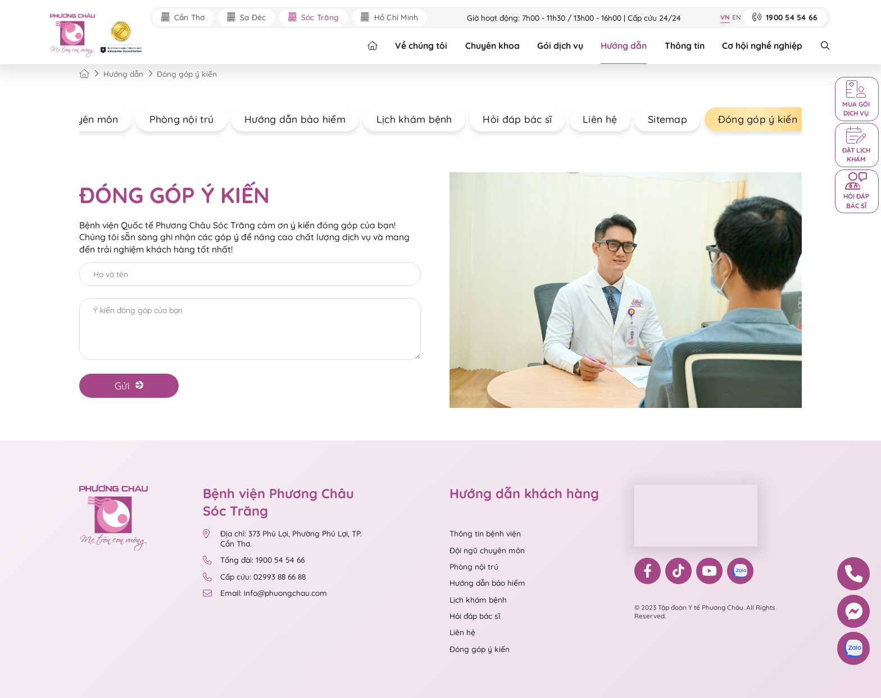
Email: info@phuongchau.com (265, 593)
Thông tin (685, 45)
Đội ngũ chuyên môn (487, 550)
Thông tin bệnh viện (485, 533)
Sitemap (659, 119)
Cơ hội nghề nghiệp (762, 45)
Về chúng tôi (421, 45)
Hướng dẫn (624, 45)
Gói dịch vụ (560, 45)
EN (736, 17)
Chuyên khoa (492, 45)
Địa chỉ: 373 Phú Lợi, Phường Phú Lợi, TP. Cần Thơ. (282, 538)
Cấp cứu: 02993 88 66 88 (254, 577)
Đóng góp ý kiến (749, 119)
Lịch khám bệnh (406, 119)
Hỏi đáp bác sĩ (508, 119)
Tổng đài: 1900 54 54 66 (255, 560)
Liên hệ (591, 119)
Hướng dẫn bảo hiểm (286, 119)
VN (725, 17)
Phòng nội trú (173, 119)
